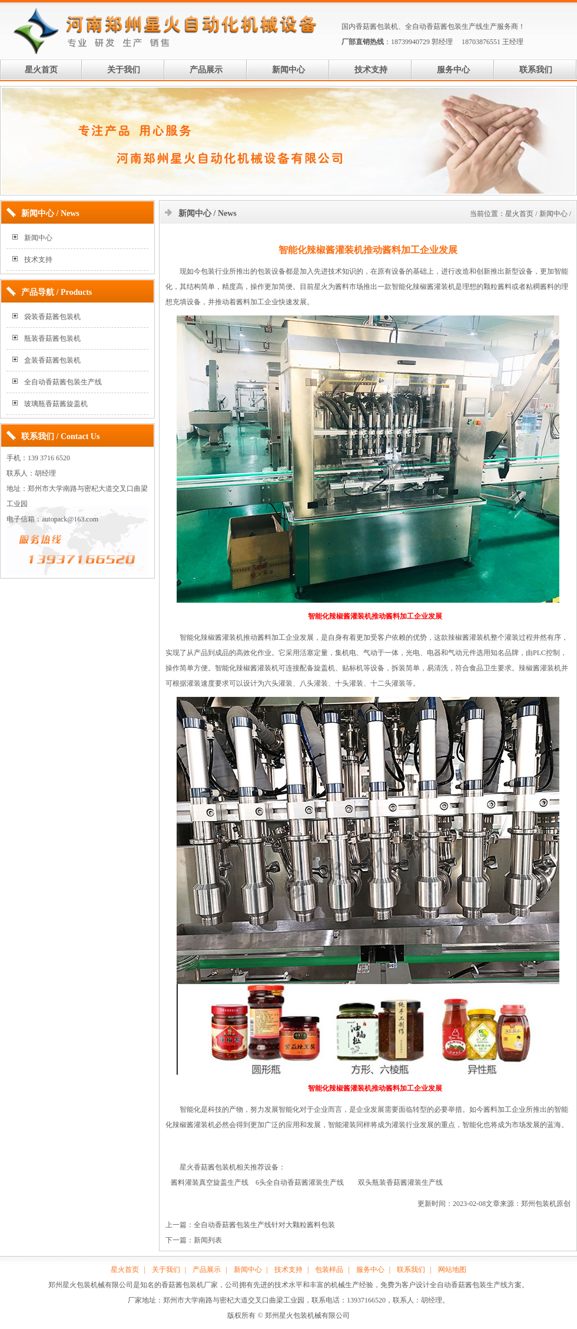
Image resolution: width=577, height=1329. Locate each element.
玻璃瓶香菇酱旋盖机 (56, 404)
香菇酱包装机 (377, 26)
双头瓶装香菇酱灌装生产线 (400, 1182)
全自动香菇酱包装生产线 (444, 26)
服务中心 (453, 69)
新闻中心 (288, 69)
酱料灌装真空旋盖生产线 (209, 1182)
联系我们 (535, 69)
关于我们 (123, 69)
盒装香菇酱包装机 (52, 360)
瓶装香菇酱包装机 (52, 338)
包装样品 (329, 1269)
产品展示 (206, 69)
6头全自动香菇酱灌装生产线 (300, 1182)
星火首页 (41, 69)
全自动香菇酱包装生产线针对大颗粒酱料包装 (264, 1225)
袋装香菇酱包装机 (52, 317)
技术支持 (370, 69)
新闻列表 (208, 1240)
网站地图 (452, 1269)
